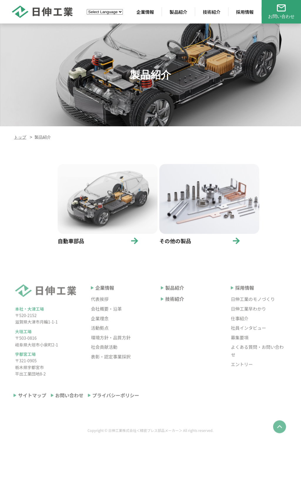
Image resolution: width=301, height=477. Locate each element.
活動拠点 (99, 336)
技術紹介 (174, 307)
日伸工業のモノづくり (253, 308)
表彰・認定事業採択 (111, 365)
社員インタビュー (248, 336)
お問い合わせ (69, 403)
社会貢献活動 (104, 355)
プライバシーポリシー (115, 403)
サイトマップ (32, 403)
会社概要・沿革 (106, 317)
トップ (19, 137)
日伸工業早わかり (248, 317)
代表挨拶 (99, 308)
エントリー (242, 372)
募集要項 (239, 346)
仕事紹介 (239, 327)
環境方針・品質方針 (111, 346)
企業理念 (99, 327)
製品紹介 (174, 296)
